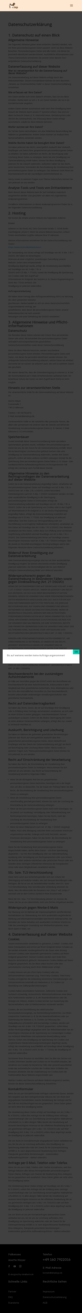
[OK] (76, 651)
